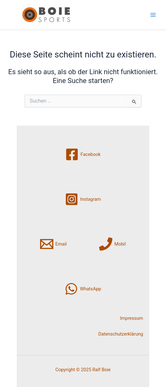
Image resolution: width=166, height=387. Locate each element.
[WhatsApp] (83, 288)
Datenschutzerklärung (120, 334)
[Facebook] (83, 154)
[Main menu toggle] (153, 14)
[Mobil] (112, 244)
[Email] (53, 244)
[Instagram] (83, 199)
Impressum (131, 318)
